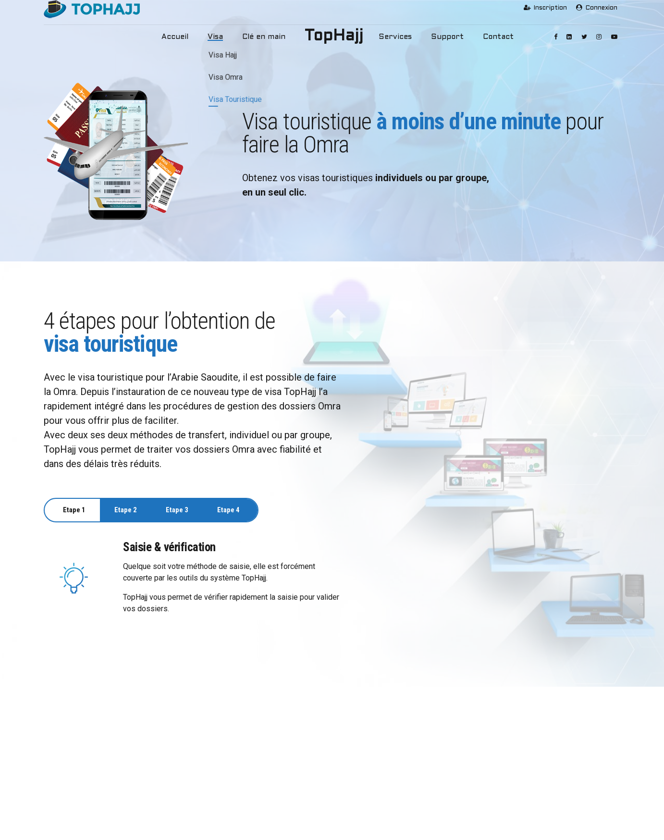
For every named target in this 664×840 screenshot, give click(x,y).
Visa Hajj (214, 756)
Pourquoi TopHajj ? (79, 756)
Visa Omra (216, 771)
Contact (482, 37)
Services (392, 37)
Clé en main (268, 37)
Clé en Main (218, 800)
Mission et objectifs (81, 771)
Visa (226, 37)
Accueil (189, 37)
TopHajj (334, 36)
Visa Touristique (224, 785)
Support (437, 37)
